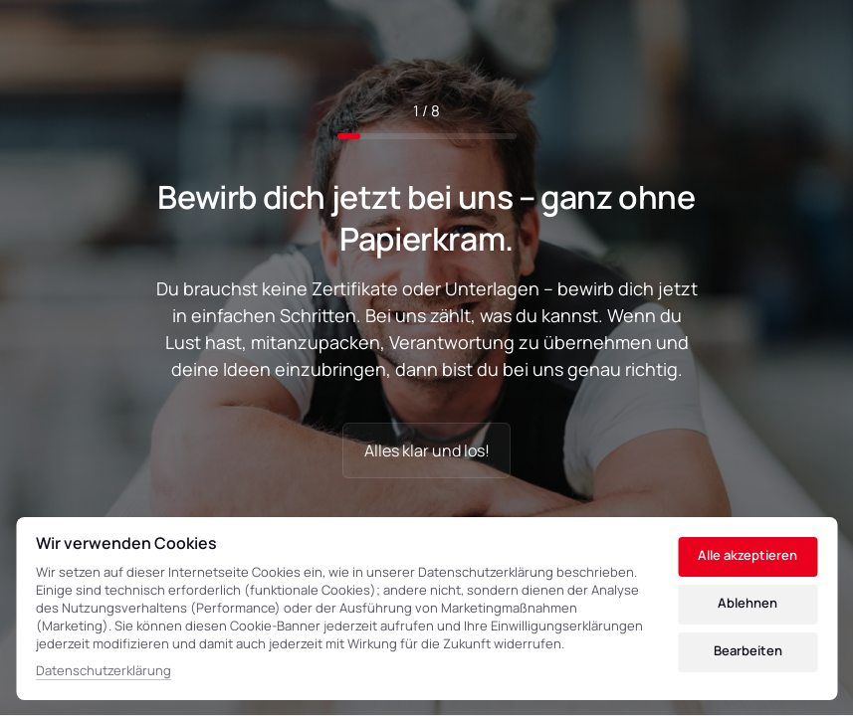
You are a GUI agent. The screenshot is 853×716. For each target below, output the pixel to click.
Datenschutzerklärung (103, 671)
